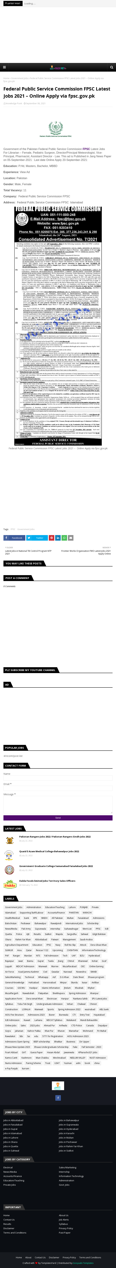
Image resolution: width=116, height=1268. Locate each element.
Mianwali (43, 966)
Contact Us (9, 1219)
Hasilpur (33, 987)
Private (95, 907)
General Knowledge (14, 982)
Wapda (59, 934)
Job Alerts (64, 1219)
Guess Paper (36, 1052)
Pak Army (26, 928)
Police (19, 934)
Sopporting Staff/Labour (31, 912)
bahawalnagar (71, 928)
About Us (63, 1215)
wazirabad (90, 1009)
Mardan (28, 955)
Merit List (87, 928)
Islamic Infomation (51, 987)
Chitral (71, 961)
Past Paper (64, 1232)
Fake (75, 1047)
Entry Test (84, 1014)
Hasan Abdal (53, 1052)
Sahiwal (84, 934)
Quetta (8, 934)
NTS (38, 955)
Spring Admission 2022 (69, 1009)
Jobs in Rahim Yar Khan (71, 1146)
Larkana (38, 1020)
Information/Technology (94, 950)
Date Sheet (78, 977)
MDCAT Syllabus (54, 1020)
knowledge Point (14, 103)
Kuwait (27, 1020)
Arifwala (63, 1025)
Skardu (74, 982)
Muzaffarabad (70, 966)
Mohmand (88, 1030)
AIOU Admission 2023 (78, 1036)
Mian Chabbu (42, 1057)
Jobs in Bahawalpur (69, 1120)
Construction (11, 1009)
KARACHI (87, 912)
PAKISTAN (74, 912)
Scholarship (93, 923)
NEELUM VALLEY (77, 1057)
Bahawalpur (40, 923)
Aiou (19, 950)
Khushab (79, 987)
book (87, 1063)
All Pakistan (57, 918)
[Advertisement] (59, 35)
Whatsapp (43, 977)
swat (20, 961)
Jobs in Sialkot (66, 1150)
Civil (45, 971)
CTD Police (76, 1025)
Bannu (30, 961)
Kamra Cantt (11, 1057)
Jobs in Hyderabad (68, 1129)
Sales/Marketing (13, 977)
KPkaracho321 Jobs (87, 1052)
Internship (64, 1171)
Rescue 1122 (42, 950)
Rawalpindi (56, 923)
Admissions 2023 (36, 1014)
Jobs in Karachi (66, 1133)
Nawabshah (28, 993)
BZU (82, 955)
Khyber (91, 987)
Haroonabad (49, 982)
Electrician (52, 998)
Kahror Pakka (34, 1030)
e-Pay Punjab (11, 1068)
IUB (106, 928)
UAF (74, 955)
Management (69, 939)
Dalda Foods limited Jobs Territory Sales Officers (47, 880)
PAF (7, 955)
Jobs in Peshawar (68, 1142)
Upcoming (58, 950)
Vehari (70, 1004)
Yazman (68, 1063)
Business (71, 1041)
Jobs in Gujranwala (69, 1124)
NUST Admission (98, 1057)
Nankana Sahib (80, 998)
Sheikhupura (59, 993)
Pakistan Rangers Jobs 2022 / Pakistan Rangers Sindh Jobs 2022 (54, 836)
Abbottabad (41, 939)
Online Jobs (10, 1025)
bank (26, 918)
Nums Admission (13, 1063)
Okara (8, 939)
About (28, 1257)
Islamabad (10, 912)
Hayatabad (99, 1014)
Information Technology (71, 1176)
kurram (25, 1068)
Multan (70, 918)
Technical (29, 977)
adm (78, 1063)
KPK (35, 918)
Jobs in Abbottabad (13, 1120)
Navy (58, 944)
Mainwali (39, 1009)
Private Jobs (9, 1184)
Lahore (72, 907)
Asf (54, 977)
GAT (24, 1052)
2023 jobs (35, 1025)
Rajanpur (9, 961)
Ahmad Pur (49, 1025)
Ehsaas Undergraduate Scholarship (51, 1047)
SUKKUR (9, 950)
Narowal (68, 971)
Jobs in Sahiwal (11, 1150)
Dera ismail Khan (34, 998)
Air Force (9, 971)
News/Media (11, 928)
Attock (83, 944)
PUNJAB (84, 907)
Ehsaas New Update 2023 (17, 1047)
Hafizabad (34, 982)
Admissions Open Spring (17, 1041)
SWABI (93, 971)
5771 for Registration (52, 1036)
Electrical (8, 1167)
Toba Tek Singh (24, 1004)
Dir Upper (84, 1041)
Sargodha (72, 934)
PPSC (98, 928)
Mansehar (74, 1030)
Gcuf (104, 961)
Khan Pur (49, 1030)
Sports (50, 1009)
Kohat (95, 961)
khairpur (94, 993)
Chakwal (81, 1004)
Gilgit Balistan (99, 934)
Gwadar (55, 971)
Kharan (61, 1030)
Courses (9, 987)
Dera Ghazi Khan (98, 944)
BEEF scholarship (42, 1041)
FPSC (86, 149)
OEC (83, 966)
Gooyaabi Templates (83, 1263)
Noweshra (81, 971)
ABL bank (104, 1009)
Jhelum (67, 987)
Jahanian (19, 1030)
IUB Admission (12, 1020)
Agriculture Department (16, 944)
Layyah (8, 966)
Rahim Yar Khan (23, 939)
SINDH (44, 918)
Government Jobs (19, 78)
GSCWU (21, 987)
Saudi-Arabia (86, 939)
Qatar (29, 950)
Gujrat (41, 961)
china (96, 1063)
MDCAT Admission (25, 966)
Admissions (98, 918)
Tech (65, 955)
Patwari (55, 939)
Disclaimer (8, 1228)
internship (55, 928)
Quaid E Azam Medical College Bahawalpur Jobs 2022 (49, 851)
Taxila (51, 961)
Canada (90, 1025)
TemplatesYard (48, 1263)
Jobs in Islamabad (12, 1133)
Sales (23, 1025)
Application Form (13, 998)
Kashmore (27, 1057)
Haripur (65, 998)
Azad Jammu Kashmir (28, 971)
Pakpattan (43, 993)
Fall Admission (51, 955)
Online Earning (96, 966)
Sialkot (48, 934)
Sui (28, 1036)
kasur (84, 982)
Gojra (8, 1030)
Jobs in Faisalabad (12, 1124)
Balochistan (11, 923)
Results (37, 934)
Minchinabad (59, 1057)
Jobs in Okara (10, 1142)
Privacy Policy (66, 1228)
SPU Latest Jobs (99, 998)
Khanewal (83, 961)
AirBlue (95, 982)
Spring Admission (77, 993)
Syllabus (9, 1004)
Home (6, 78)
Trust (47, 1063)
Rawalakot (10, 1036)
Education (37, 944)
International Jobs (74, 923)
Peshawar (25, 923)
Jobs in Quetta (10, 1146)
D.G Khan (64, 977)
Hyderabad (94, 955)
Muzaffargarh (11, 993)
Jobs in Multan (66, 1137)
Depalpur (102, 1025)
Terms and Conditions (14, 1232)
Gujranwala (40, 928)
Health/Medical (12, 918)
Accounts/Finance (56, 912)
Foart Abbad (11, 1052)
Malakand (71, 1020)
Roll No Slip (70, 944)
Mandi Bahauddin (89, 1020)
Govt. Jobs (64, 1184)
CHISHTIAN (72, 950)
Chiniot (93, 1004)
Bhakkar (58, 1041)
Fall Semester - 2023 (91, 1047)
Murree (54, 966)
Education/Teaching (54, 907)
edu (36, 1036)
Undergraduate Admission (50, 1004)
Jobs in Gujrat (10, 1129)
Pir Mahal (101, 1030)
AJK (27, 934)
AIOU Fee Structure (14, 1014)
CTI (74, 1014)
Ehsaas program (96, 977)
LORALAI (26, 1009)
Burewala (63, 1014)
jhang (60, 961)
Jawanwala (69, 1052)
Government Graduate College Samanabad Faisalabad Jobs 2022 (56, 866)
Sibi (21, 1036)
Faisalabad (83, 918)
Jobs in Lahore (10, 1137)
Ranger (16, 955)
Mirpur (63, 982)
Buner (52, 1014)
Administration (34, 907)
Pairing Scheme (33, 1063)
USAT (57, 1063)
